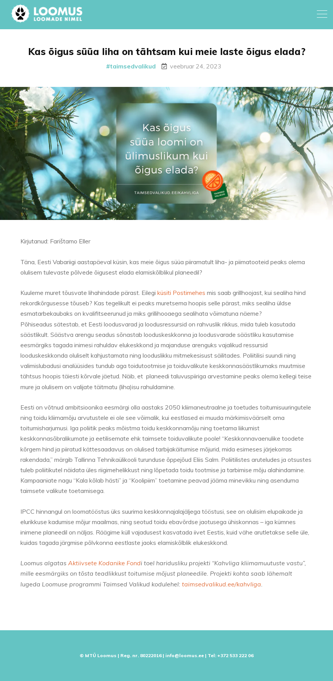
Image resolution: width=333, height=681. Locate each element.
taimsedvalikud (133, 66)
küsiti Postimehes (181, 295)
